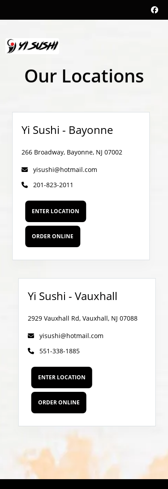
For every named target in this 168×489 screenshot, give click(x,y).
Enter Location (52, 211)
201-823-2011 (44, 184)
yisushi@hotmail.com (56, 169)
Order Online (49, 236)
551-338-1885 (57, 351)
